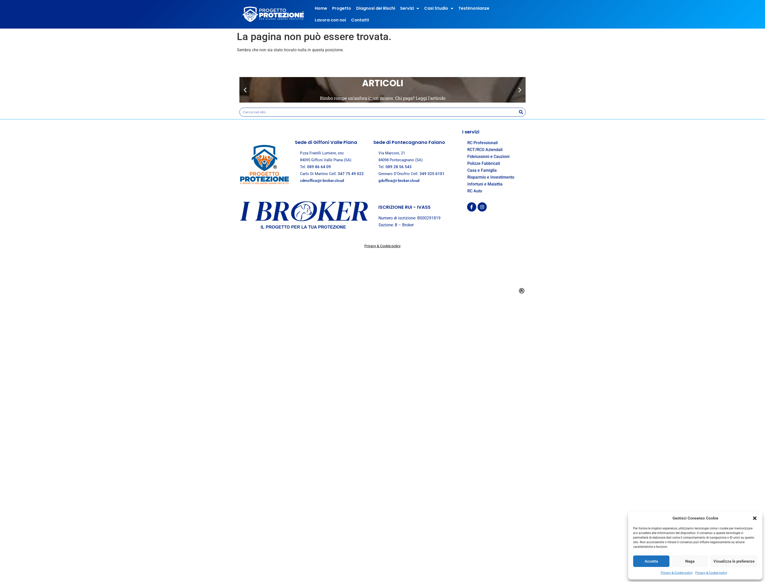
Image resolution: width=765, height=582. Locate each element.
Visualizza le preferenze (734, 561)
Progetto (341, 8)
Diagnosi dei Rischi (375, 8)
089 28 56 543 (399, 167)
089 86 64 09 (319, 167)
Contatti (360, 20)
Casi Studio (438, 8)
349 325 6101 (432, 173)
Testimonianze (473, 8)
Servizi (409, 8)
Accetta (651, 561)
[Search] (520, 112)
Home (321, 8)
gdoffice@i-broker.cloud (398, 180)
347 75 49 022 (351, 173)
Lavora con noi (330, 20)
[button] (754, 518)
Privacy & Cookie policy (677, 573)
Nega (689, 561)
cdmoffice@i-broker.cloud (322, 180)
